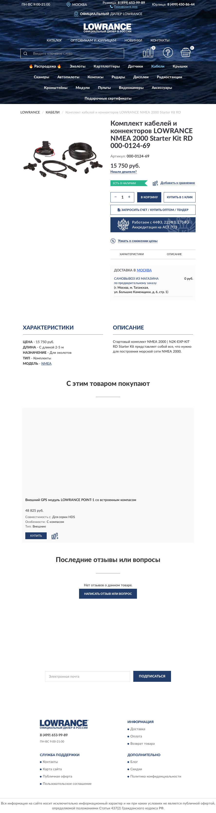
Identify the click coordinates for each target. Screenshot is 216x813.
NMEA (46, 363)
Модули (83, 88)
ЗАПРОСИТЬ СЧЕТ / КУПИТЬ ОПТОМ (153, 209)
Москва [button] (144, 270)
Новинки (133, 40)
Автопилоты (68, 77)
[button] (123, 6)
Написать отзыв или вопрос (108, 593)
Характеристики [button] (132, 254)
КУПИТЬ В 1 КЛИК (180, 197)
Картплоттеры (107, 66)
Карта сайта (52, 769)
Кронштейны (55, 88)
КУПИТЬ (36, 535)
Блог (134, 761)
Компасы (95, 77)
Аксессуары (162, 88)
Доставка (137, 729)
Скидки (136, 769)
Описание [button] (174, 254)
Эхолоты (77, 66)
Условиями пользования (100, 691)
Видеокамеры (131, 88)
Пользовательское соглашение (67, 783)
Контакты (160, 40)
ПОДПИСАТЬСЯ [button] (152, 676)
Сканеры (41, 77)
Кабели (157, 66)
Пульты (104, 88)
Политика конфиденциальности (155, 776)
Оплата (136, 736)
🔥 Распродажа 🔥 (45, 66)
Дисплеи (141, 77)
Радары (118, 77)
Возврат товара (142, 743)
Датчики (135, 66)
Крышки (180, 66)
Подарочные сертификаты (108, 98)
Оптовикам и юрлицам (93, 40)
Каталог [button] (54, 40)
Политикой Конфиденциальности (132, 687)
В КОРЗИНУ (149, 197)
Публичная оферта (57, 776)
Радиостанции (169, 77)
